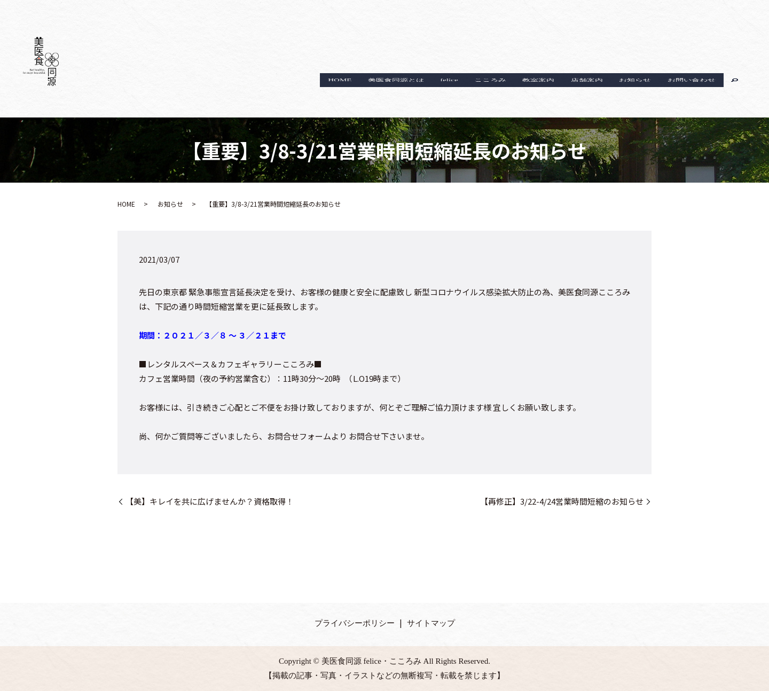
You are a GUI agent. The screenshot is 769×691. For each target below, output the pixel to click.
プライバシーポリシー (355, 623)
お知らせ (626, 93)
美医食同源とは (356, 93)
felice (415, 93)
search (735, 92)
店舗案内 (571, 93)
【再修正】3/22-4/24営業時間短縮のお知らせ (562, 501)
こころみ (462, 93)
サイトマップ (431, 623)
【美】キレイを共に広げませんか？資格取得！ (209, 501)
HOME (293, 93)
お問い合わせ (688, 93)
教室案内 (517, 93)
